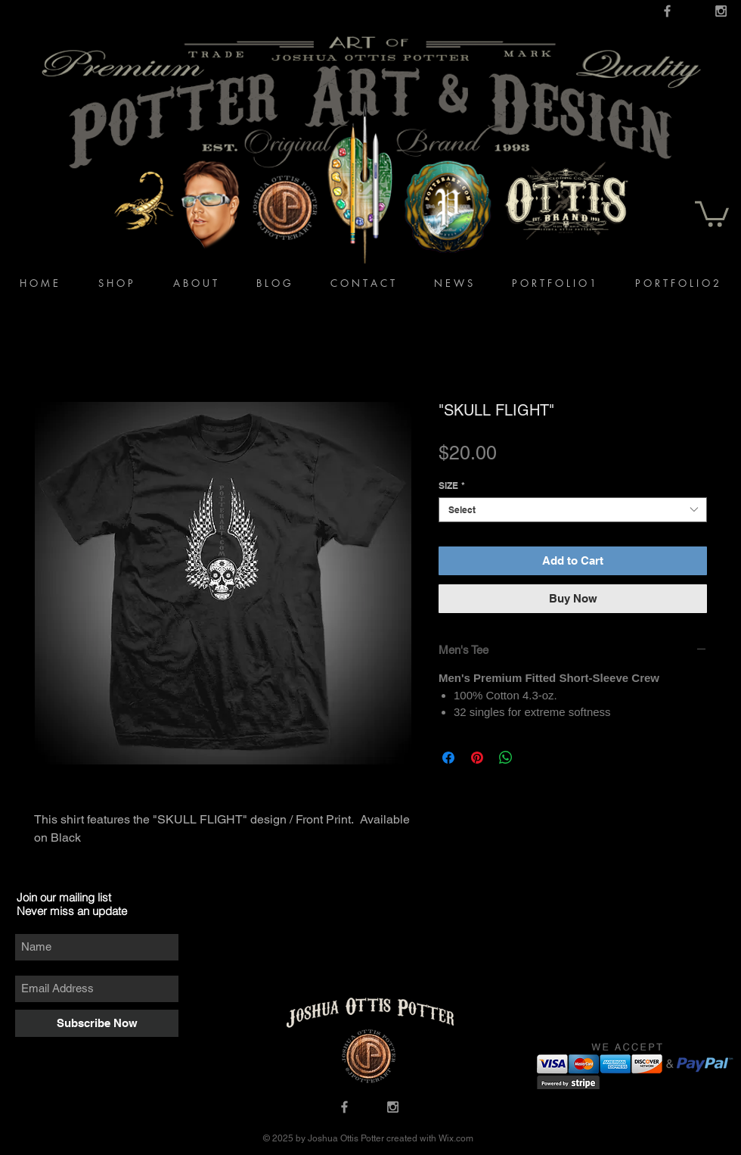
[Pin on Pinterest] (477, 758)
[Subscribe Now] (96, 1023)
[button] (712, 212)
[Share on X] (535, 758)
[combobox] (573, 509)
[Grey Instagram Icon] (721, 11)
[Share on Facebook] (448, 758)
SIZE (452, 485)
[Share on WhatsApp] (506, 758)
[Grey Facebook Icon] (667, 11)
